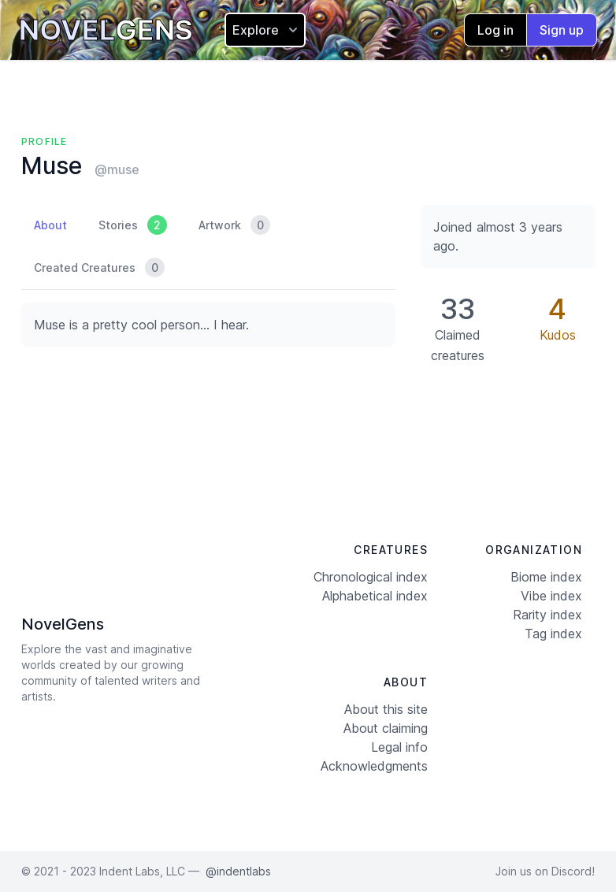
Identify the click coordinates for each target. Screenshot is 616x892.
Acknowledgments (374, 766)
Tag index (553, 633)
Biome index (546, 577)
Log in (495, 30)
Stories (132, 225)
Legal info (399, 747)
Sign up (562, 30)
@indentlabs (238, 871)
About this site (386, 709)
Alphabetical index (375, 596)
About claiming (385, 728)
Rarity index (547, 615)
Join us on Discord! (545, 871)
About (50, 225)
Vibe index (551, 596)
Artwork (234, 225)
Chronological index (371, 577)
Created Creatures (99, 267)
